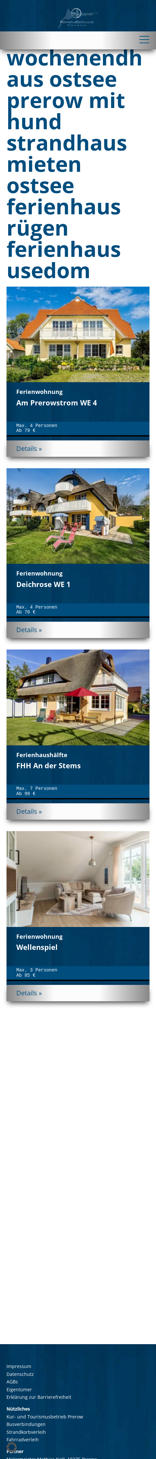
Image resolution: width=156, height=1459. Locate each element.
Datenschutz (20, 1374)
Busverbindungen (26, 1424)
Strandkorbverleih (26, 1432)
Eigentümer (19, 1389)
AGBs (12, 1382)
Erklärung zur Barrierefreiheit (39, 1397)
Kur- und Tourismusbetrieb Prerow (45, 1417)
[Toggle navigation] (78, 39)
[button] (11, 1447)
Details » (29, 448)
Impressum (19, 1366)
